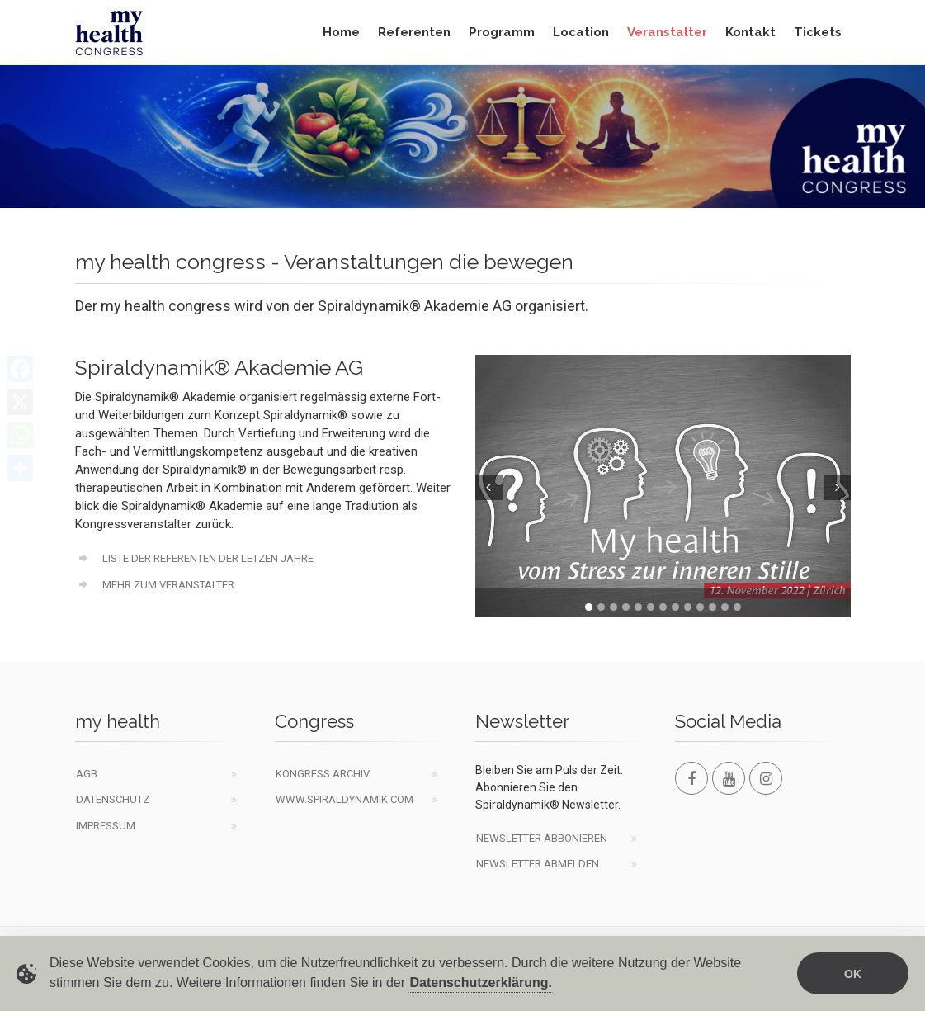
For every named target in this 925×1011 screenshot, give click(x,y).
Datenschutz (112, 799)
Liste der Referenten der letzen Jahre (195, 558)
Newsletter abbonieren (541, 838)
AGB (86, 774)
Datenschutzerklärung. (480, 983)
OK (852, 975)
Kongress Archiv (323, 774)
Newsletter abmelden (537, 863)
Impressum (105, 826)
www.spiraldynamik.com (344, 799)
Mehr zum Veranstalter (155, 584)
